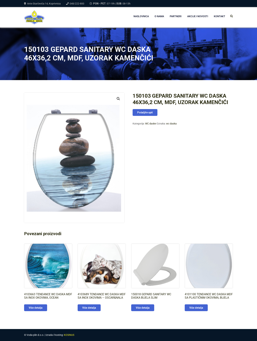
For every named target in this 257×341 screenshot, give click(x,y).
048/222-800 (77, 3)
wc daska (171, 123)
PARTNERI (176, 16)
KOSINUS (69, 334)
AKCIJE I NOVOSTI (197, 16)
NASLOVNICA (141, 16)
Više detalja (35, 307)
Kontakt (219, 16)
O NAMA (159, 16)
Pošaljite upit (145, 112)
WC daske (150, 123)
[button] (118, 98)
